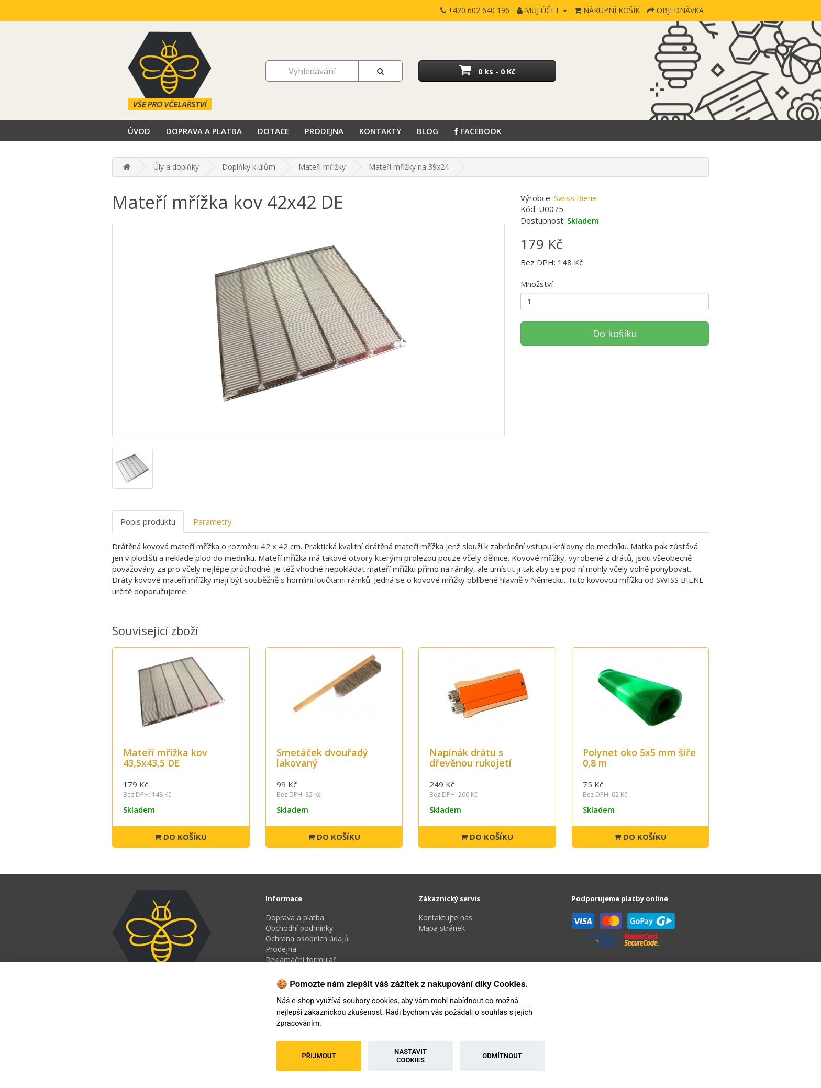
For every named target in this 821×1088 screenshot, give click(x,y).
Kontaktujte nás (445, 918)
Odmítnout (502, 1056)
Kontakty (380, 131)
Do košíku (615, 333)
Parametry (212, 521)
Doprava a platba (204, 131)
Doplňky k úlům (248, 167)
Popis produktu (147, 521)
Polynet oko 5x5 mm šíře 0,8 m (639, 757)
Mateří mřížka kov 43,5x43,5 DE (165, 757)
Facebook (477, 131)
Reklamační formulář (300, 959)
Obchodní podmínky (299, 928)
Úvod (139, 131)
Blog (427, 131)
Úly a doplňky (176, 167)
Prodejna (324, 131)
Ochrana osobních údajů (307, 938)
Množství (536, 284)
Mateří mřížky (322, 167)
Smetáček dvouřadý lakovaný (322, 757)
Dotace (273, 131)
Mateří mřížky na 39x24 (409, 167)
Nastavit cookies (410, 1056)
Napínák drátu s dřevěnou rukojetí (470, 757)
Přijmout (319, 1056)
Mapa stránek (441, 928)
